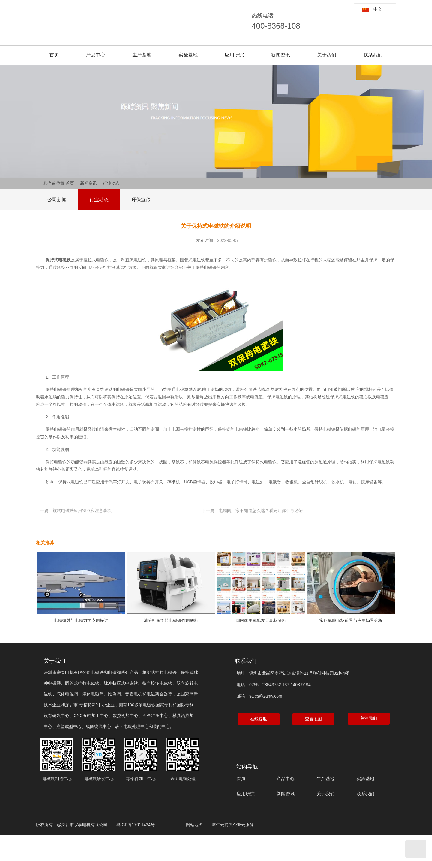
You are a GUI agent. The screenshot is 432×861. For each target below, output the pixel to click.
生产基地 (142, 54)
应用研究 (234, 54)
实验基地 (188, 54)
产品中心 (95, 54)
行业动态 (111, 183)
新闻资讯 (280, 54)
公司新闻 (57, 199)
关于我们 (326, 54)
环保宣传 (141, 199)
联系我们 (372, 54)
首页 (54, 54)
